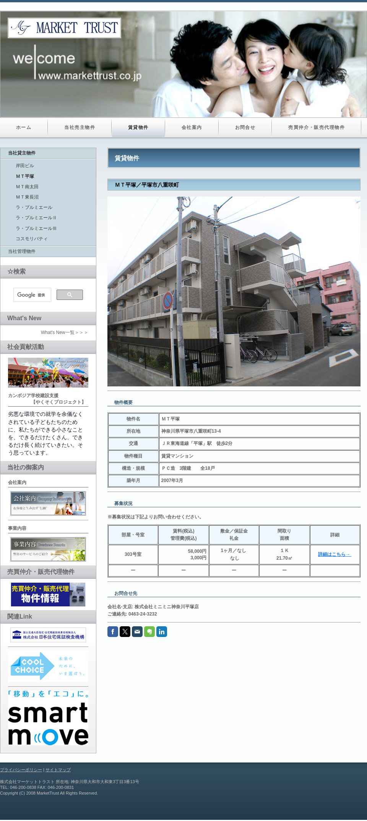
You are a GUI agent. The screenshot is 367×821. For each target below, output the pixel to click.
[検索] (31, 295)
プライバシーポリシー (21, 769)
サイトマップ (58, 769)
